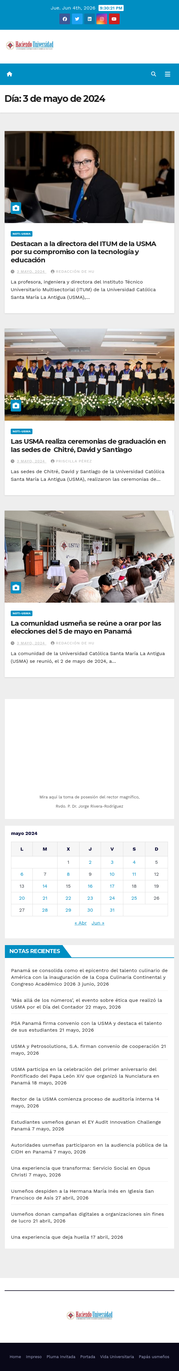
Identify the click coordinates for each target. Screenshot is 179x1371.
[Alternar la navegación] (167, 74)
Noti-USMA (22, 233)
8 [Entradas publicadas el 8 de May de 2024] (68, 874)
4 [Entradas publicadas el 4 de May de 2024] (134, 862)
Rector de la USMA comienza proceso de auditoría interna (82, 1099)
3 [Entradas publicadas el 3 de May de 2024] (112, 862)
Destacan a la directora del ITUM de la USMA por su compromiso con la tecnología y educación (83, 252)
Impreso (34, 1356)
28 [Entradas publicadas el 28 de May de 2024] (45, 910)
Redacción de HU (73, 271)
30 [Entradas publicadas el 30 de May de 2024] (90, 910)
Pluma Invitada (61, 1356)
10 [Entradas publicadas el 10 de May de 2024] (112, 874)
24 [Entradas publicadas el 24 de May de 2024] (112, 898)
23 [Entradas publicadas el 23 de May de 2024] (90, 898)
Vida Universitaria (117, 1356)
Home (15, 1356)
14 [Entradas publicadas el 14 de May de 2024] (45, 886)
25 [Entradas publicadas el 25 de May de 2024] (134, 898)
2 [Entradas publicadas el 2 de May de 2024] (90, 862)
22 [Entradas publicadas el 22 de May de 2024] (68, 898)
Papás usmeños (154, 1356)
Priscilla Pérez (71, 461)
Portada (87, 1356)
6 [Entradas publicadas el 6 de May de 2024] (22, 874)
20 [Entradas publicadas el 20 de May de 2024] (22, 898)
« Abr (81, 923)
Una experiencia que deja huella (50, 1237)
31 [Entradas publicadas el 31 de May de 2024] (112, 910)
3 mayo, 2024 (32, 271)
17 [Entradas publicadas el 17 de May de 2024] (112, 886)
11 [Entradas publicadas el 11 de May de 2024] (134, 874)
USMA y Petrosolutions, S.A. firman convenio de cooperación (85, 1046)
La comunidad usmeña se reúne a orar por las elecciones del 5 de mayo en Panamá (86, 627)
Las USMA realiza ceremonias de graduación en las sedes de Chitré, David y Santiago (88, 445)
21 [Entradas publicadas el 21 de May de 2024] (45, 898)
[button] (153, 74)
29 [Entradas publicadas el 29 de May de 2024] (68, 910)
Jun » (97, 923)
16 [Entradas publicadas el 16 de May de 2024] (90, 886)
